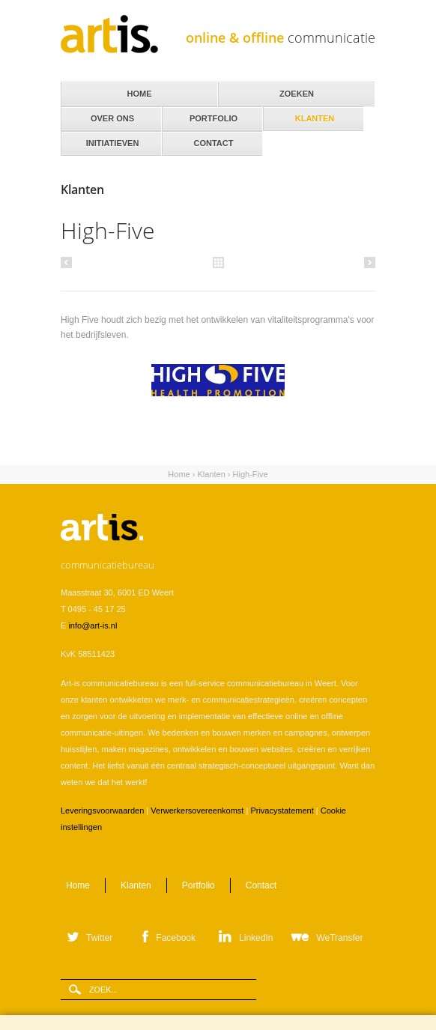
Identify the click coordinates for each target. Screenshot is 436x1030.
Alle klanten (218, 261)
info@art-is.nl (92, 625)
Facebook (176, 938)
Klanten (313, 114)
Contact (212, 139)
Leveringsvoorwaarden (102, 810)
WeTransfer (339, 938)
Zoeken (296, 93)
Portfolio (198, 885)
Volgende (367, 262)
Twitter (99, 938)
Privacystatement (281, 810)
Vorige (68, 262)
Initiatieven (111, 139)
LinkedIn (256, 938)
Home (179, 474)
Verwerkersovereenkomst (197, 810)
